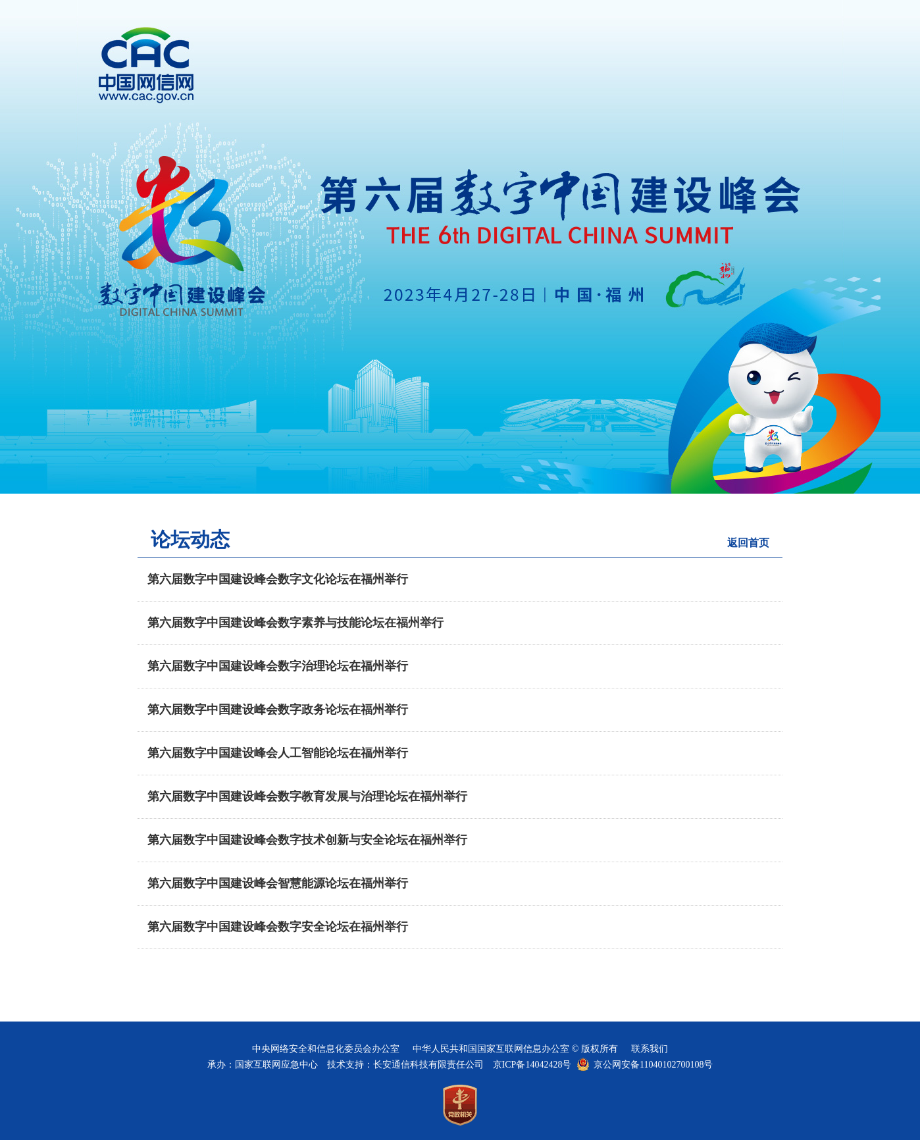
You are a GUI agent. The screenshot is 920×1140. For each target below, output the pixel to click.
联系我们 (649, 1049)
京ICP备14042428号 (532, 1065)
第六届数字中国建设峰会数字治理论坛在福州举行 (277, 666)
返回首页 (748, 542)
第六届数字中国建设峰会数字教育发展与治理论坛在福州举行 (307, 796)
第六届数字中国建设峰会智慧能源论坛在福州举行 (277, 883)
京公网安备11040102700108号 (653, 1065)
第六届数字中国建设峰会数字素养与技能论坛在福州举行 (295, 622)
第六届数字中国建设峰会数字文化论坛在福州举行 (277, 579)
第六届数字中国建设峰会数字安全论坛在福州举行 (277, 926)
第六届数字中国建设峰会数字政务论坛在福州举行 (277, 709)
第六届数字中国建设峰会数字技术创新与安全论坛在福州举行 (307, 839)
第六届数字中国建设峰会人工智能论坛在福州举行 (277, 753)
